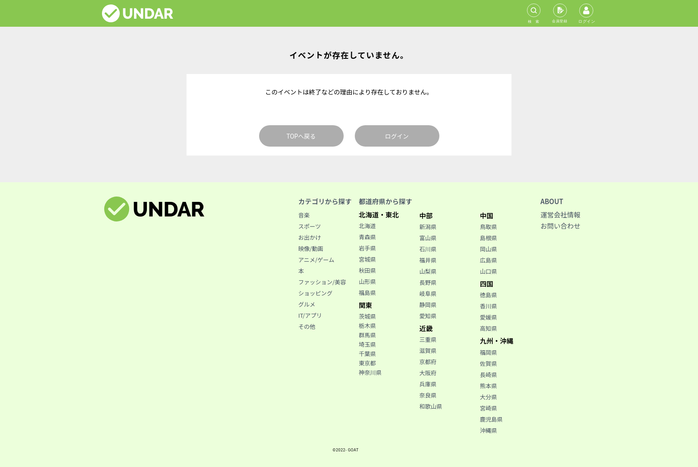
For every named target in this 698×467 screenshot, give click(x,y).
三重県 (427, 339)
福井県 (427, 260)
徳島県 (488, 295)
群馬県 (367, 335)
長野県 (427, 282)
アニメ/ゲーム (316, 259)
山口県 (488, 271)
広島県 (488, 260)
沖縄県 (488, 430)
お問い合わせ (560, 225)
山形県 (367, 281)
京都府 (427, 361)
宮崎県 (488, 408)
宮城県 (367, 259)
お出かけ (309, 237)
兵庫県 (427, 384)
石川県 (427, 249)
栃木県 (367, 325)
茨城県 (367, 316)
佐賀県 (488, 363)
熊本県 (488, 385)
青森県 (367, 237)
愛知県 (427, 315)
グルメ (306, 304)
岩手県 (367, 248)
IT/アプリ (310, 315)
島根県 (488, 238)
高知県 (488, 328)
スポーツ (309, 226)
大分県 (488, 397)
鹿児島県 (491, 419)
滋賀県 (427, 350)
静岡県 (427, 304)
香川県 (488, 306)
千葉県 (367, 353)
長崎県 (488, 374)
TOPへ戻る (301, 136)
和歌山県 (430, 406)
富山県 (427, 238)
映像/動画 (310, 248)
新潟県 (427, 226)
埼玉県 (367, 344)
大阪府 (427, 373)
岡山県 (488, 249)
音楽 (304, 215)
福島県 (367, 292)
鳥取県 (488, 226)
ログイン (397, 136)
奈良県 (427, 395)
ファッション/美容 (322, 282)
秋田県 (367, 270)
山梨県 (427, 271)
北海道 (367, 225)
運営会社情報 (560, 214)
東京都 (367, 363)
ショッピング (315, 293)
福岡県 (488, 352)
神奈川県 (370, 372)
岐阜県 (427, 293)
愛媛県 (488, 317)
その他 (306, 326)
